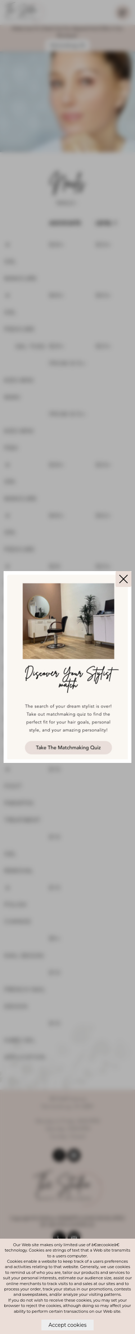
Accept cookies (68, 1325)
